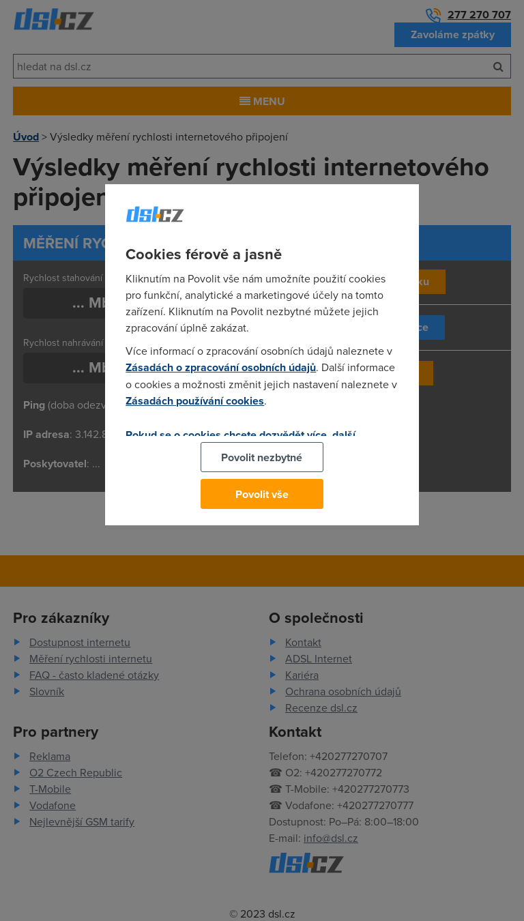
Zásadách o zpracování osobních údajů (221, 367)
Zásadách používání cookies (195, 401)
